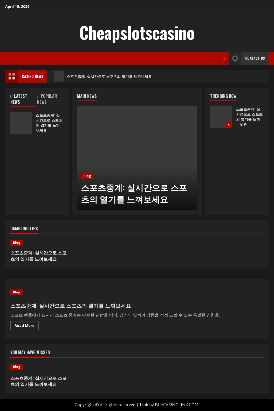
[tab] (23, 100)
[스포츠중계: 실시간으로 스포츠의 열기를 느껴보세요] (137, 158)
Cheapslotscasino (137, 32)
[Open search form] (223, 58)
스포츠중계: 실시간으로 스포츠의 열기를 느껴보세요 (103, 76)
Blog (87, 176)
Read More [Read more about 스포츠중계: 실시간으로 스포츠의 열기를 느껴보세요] (27, 326)
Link (144, 405)
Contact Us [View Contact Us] (247, 58)
